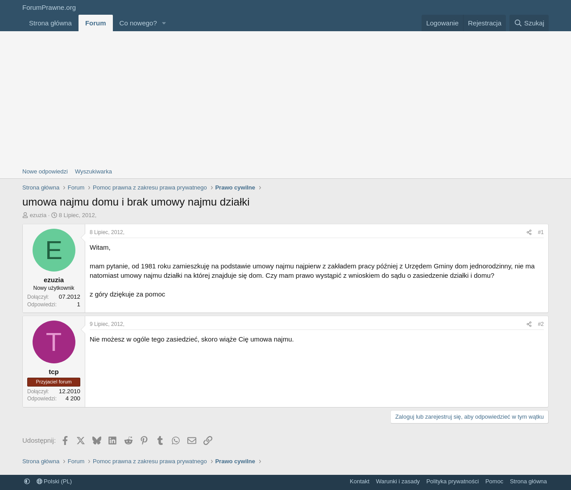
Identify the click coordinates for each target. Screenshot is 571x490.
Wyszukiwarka (93, 171)
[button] (164, 23)
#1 (541, 232)
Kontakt (359, 481)
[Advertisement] (285, 98)
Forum (95, 23)
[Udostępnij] (529, 232)
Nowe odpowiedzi (45, 171)
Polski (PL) (54, 481)
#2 (541, 324)
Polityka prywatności (452, 481)
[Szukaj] (529, 23)
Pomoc (494, 481)
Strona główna (50, 23)
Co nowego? (138, 23)
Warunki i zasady (398, 481)
